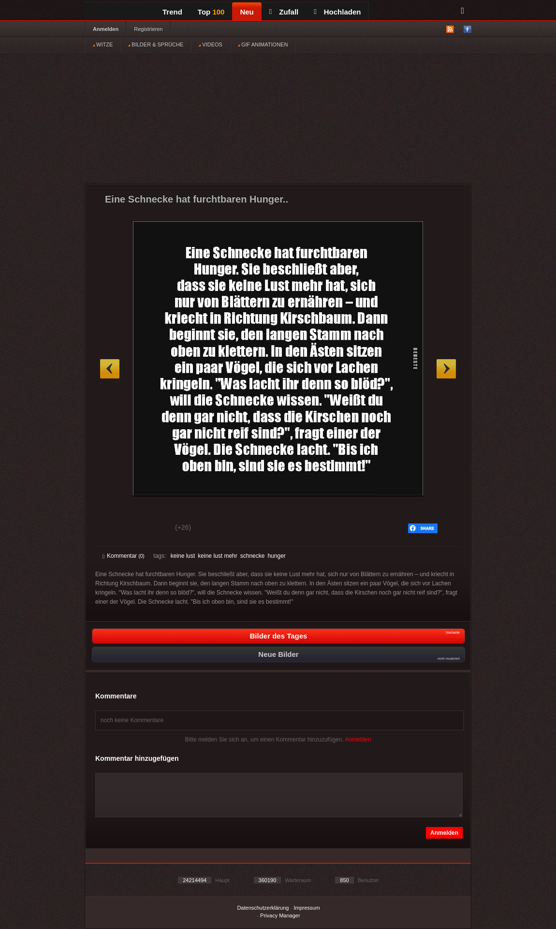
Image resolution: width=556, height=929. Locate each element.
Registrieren (148, 29)
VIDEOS (210, 44)
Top (211, 12)
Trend (172, 12)
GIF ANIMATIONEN (263, 44)
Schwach (150, 529)
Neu (246, 12)
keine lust (183, 555)
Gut (113, 529)
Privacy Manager (280, 915)
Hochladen (337, 12)
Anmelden (105, 29)
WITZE (103, 44)
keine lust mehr (217, 555)
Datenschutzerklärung (263, 908)
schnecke (252, 555)
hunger (276, 555)
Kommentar (123, 555)
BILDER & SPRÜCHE (155, 44)
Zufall (283, 12)
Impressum (306, 908)
